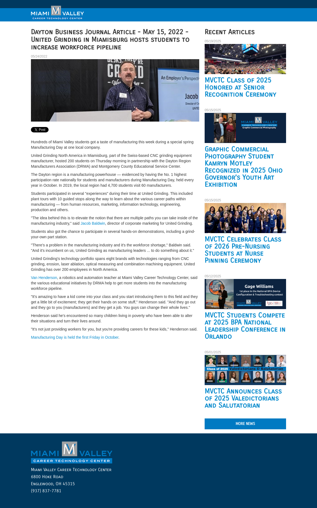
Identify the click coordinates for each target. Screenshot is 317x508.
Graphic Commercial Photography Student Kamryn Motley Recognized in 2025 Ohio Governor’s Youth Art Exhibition (244, 167)
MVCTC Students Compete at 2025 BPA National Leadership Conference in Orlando (245, 326)
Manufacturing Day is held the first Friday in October (74, 337)
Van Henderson (44, 277)
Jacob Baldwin (93, 223)
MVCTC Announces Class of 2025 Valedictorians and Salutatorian (243, 398)
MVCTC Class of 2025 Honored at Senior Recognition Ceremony (240, 87)
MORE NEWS (245, 423)
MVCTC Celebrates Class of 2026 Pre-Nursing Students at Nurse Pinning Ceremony (243, 250)
